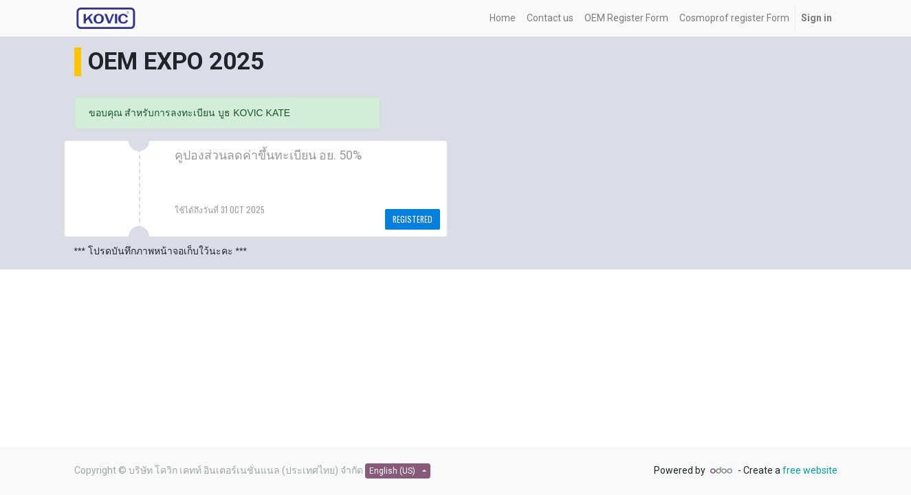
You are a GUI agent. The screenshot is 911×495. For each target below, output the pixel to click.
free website (809, 470)
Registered (412, 219)
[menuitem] (502, 18)
